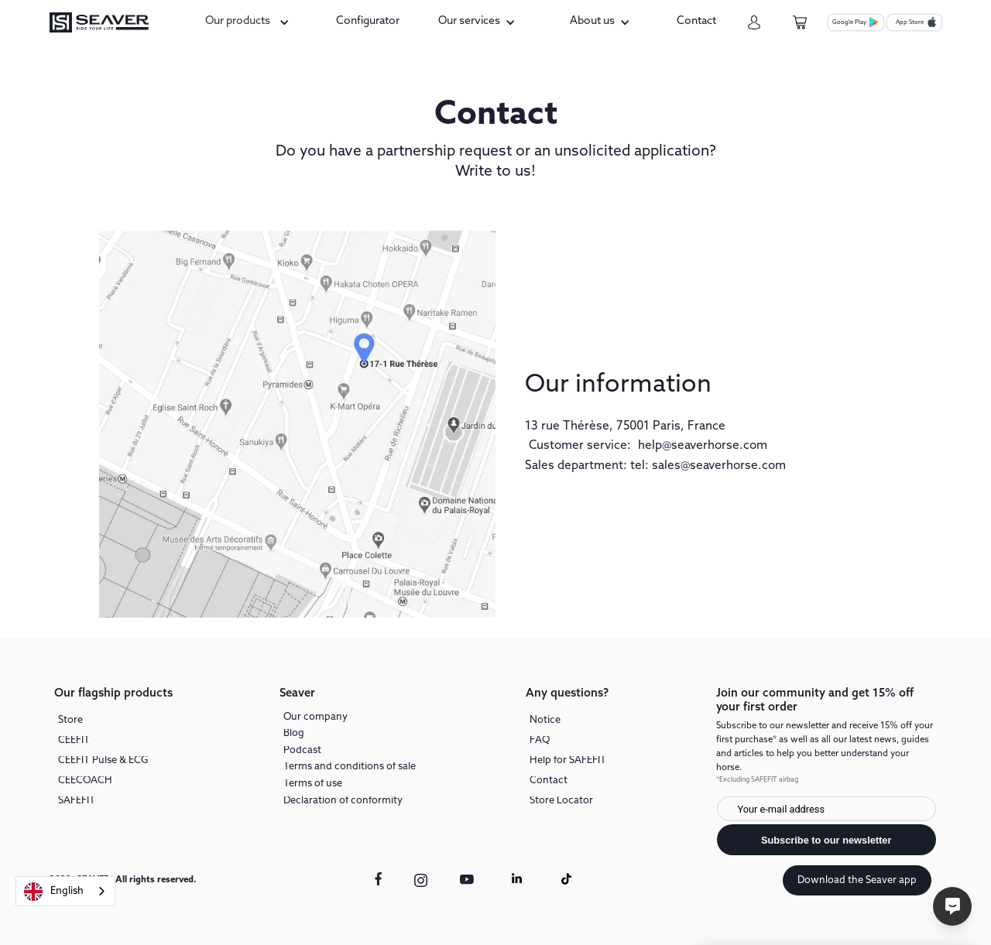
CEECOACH (85, 781)
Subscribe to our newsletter (826, 840)
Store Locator (561, 801)
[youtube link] (468, 887)
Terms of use (312, 784)
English (54, 891)
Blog (293, 734)
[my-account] (754, 22)
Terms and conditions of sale (349, 767)
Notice (545, 721)
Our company (315, 718)
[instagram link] (420, 880)
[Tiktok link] (567, 878)
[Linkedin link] (517, 878)
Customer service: (580, 446)
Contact (549, 781)
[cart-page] (800, 22)
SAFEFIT (76, 801)
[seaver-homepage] (99, 22)
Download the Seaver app (857, 880)
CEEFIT (74, 741)
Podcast (302, 751)
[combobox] (65, 891)
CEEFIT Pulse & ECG (103, 761)
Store (70, 721)
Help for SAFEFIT (568, 761)
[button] (249, 22)
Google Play (849, 22)
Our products (237, 22)
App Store (910, 22)
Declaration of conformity (343, 801)
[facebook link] (378, 878)
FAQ (540, 741)
